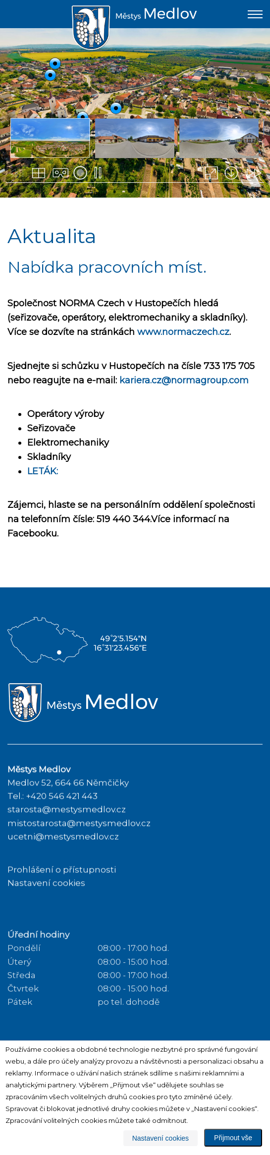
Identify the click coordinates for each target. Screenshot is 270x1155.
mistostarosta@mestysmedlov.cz (79, 838)
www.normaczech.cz (183, 332)
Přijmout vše (233, 1138)
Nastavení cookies (46, 898)
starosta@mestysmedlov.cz (66, 825)
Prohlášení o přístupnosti (61, 885)
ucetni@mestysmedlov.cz (63, 852)
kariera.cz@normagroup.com (184, 380)
